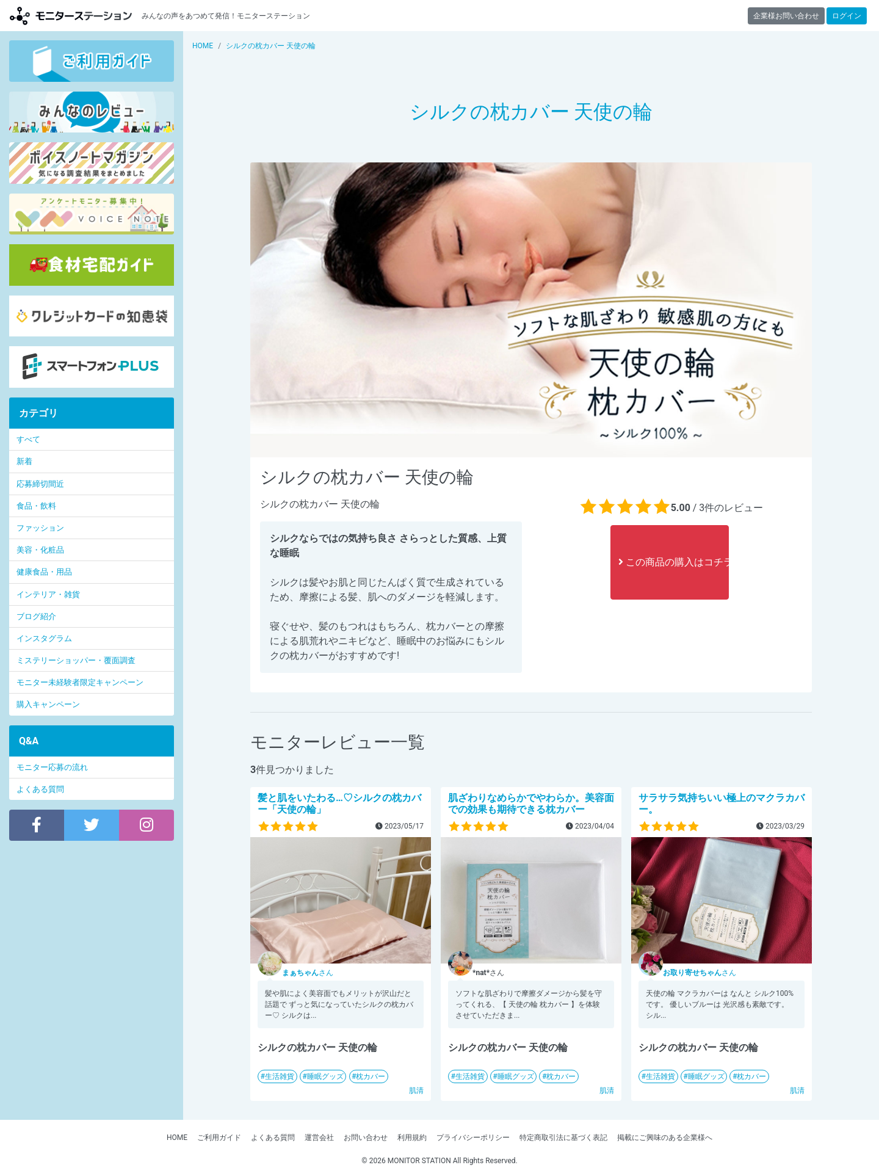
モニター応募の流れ (52, 767)
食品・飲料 (36, 505)
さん (307, 972)
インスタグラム (44, 638)
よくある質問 (40, 789)
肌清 (416, 1090)
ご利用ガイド (219, 1137)
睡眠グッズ (325, 1076)
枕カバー (370, 1076)
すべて (28, 439)
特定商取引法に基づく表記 (563, 1137)
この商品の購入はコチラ (673, 562)
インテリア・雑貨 (48, 594)
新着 (24, 461)
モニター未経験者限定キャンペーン (79, 682)
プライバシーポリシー (473, 1137)
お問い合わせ (366, 1137)
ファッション (40, 527)
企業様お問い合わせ (786, 16)
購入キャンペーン (48, 704)
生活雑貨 (279, 1076)
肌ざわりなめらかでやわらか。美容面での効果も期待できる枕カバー (531, 803)
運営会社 (319, 1137)
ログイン (846, 16)
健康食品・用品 (44, 571)
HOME (177, 1137)
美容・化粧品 (40, 549)
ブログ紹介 (36, 616)
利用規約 (412, 1137)
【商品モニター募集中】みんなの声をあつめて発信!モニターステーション (71, 15)
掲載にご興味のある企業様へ (664, 1137)
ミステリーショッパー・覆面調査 (76, 660)
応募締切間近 (40, 483)
